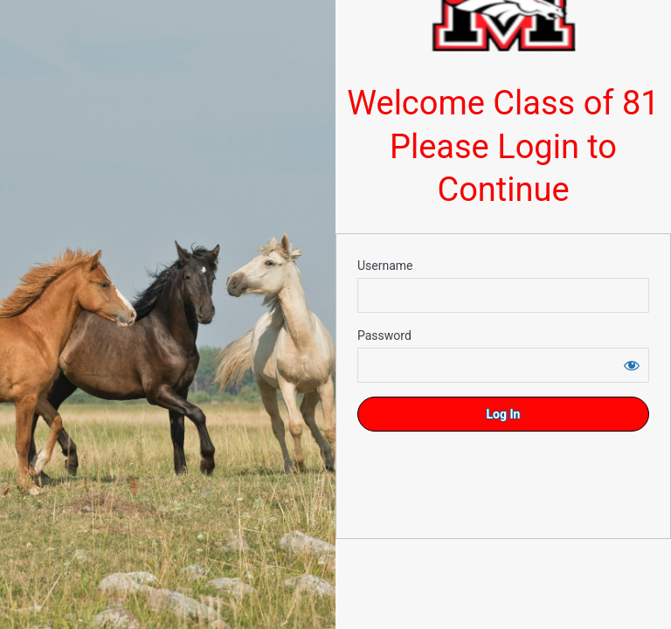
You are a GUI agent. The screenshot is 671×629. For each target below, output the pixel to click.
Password (384, 335)
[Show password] (631, 365)
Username (385, 266)
